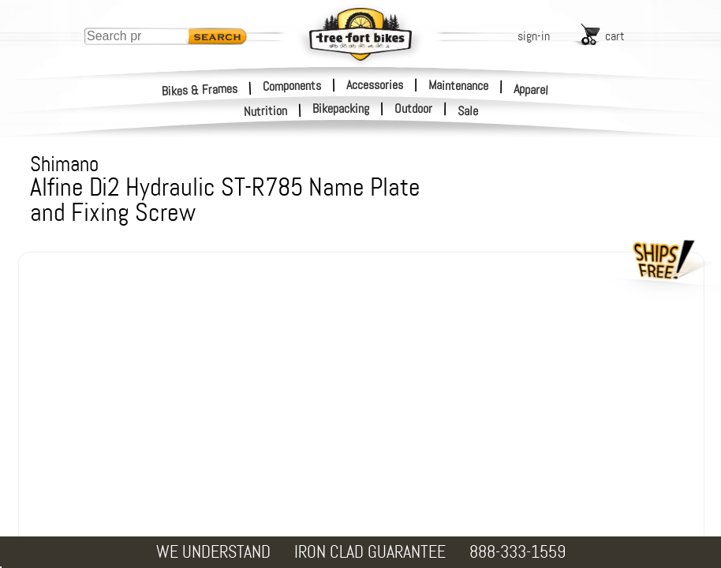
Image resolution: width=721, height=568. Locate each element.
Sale (468, 111)
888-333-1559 (517, 551)
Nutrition (266, 111)
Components (292, 85)
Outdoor (413, 109)
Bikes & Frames (200, 89)
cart (615, 36)
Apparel (531, 89)
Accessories (374, 85)
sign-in (533, 36)
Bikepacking (340, 109)
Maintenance (458, 85)
